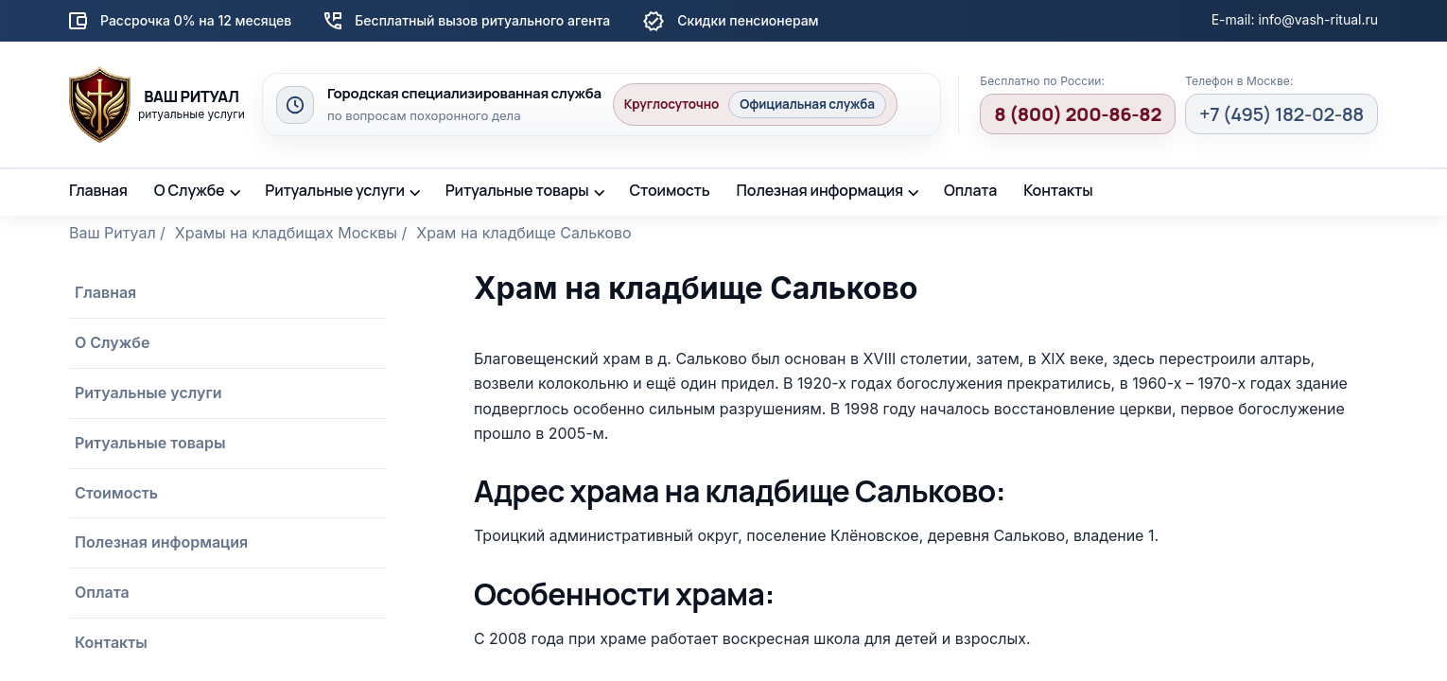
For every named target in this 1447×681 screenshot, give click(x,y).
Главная (98, 190)
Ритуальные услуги (335, 190)
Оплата (970, 190)
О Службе (189, 190)
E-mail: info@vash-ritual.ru (1295, 19)
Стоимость (669, 190)
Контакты (1057, 190)
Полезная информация (820, 190)
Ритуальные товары (517, 190)
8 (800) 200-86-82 (1077, 114)
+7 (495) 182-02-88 (1281, 114)
